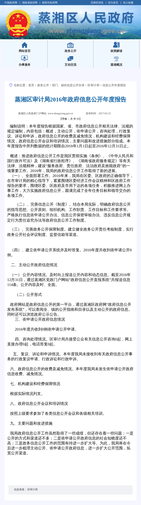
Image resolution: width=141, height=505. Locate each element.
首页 (31, 85)
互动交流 (70, 64)
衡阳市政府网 (49, 2)
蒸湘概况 (116, 64)
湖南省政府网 (29, 2)
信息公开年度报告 (114, 85)
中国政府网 (10, 2)
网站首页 (30, 48)
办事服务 (24, 64)
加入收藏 (128, 2)
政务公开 (70, 50)
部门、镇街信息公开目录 (68, 85)
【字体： (70, 119)
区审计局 (93, 85)
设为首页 (113, 2)
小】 (79, 119)
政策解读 (116, 50)
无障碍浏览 (97, 2)
